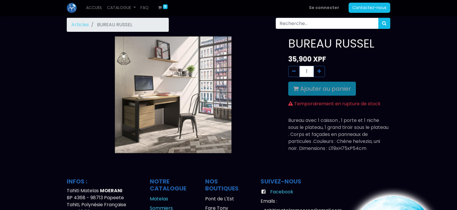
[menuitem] (94, 7)
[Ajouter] (319, 71)
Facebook (281, 191)
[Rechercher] (384, 23)
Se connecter (324, 7)
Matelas (159, 198)
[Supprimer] (294, 71)
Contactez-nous (369, 7)
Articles (80, 24)
